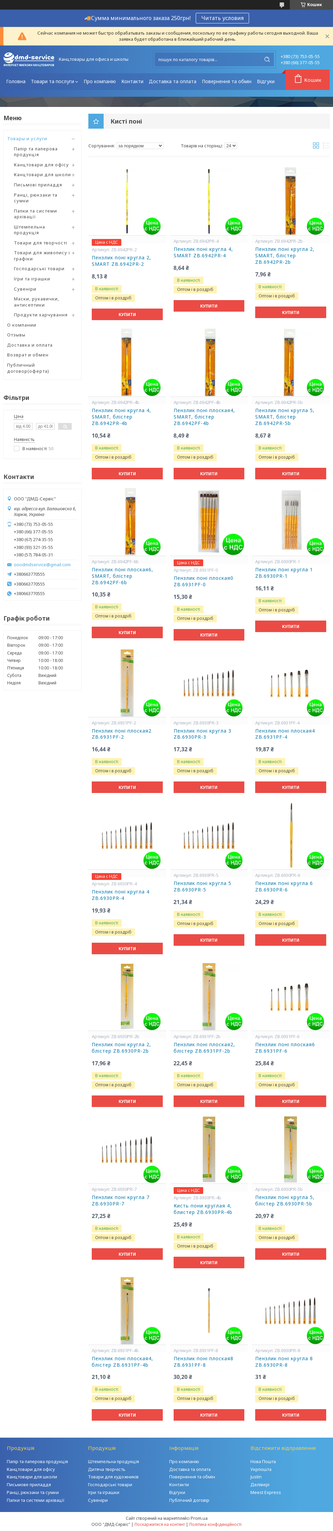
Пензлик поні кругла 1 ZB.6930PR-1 (284, 573)
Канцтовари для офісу (41, 165)
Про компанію (100, 81)
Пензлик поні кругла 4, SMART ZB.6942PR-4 (203, 252)
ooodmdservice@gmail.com (42, 565)
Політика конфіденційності (215, 1524)
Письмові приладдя (38, 185)
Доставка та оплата (172, 81)
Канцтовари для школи (42, 174)
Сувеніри (25, 289)
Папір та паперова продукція (36, 152)
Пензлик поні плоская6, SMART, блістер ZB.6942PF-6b (122, 576)
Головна (15, 81)
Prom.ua (199, 1518)
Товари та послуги (52, 81)
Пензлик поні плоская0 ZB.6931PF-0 (203, 581)
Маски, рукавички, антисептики (36, 302)
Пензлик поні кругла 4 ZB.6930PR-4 (121, 895)
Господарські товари (39, 268)
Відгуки (266, 81)
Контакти (132, 81)
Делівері (259, 1484)
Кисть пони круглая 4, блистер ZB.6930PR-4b (203, 1209)
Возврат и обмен (28, 355)
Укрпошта (260, 1469)
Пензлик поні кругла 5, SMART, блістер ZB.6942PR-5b (285, 416)
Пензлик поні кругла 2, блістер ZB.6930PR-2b (121, 1047)
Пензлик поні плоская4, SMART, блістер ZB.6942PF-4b (204, 416)
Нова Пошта (263, 1461)
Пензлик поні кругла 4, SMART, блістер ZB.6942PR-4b (121, 416)
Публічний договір (189, 1500)
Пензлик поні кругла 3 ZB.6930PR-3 (202, 734)
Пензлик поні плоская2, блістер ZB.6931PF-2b (204, 1047)
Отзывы (16, 335)
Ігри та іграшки (32, 279)
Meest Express (265, 1492)
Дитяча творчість (106, 1469)
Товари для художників (113, 1477)
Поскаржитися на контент (160, 1524)
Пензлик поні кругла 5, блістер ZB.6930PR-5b (285, 1200)
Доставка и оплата (30, 345)
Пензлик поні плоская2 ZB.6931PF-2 (122, 734)
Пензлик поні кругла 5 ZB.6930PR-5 (202, 886)
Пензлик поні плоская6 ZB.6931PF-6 (285, 1047)
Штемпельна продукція (29, 230)
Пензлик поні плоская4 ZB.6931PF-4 (285, 734)
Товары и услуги (27, 138)
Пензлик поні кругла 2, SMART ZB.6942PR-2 (121, 261)
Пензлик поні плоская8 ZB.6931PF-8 (203, 1361)
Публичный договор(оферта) (28, 368)
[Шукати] (267, 59)
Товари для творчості (40, 243)
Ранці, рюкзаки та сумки (35, 198)
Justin (256, 1477)
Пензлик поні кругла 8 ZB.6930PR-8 (284, 1361)
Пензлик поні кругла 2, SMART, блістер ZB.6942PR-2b (285, 255)
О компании (21, 325)
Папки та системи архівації (35, 214)
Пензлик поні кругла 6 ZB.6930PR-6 (284, 886)
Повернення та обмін (226, 81)
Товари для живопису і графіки (42, 256)
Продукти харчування (41, 315)
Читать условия (222, 18)
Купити (127, 314)
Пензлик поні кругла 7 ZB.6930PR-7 (121, 1200)
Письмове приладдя (29, 1484)
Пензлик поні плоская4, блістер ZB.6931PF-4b (122, 1361)
